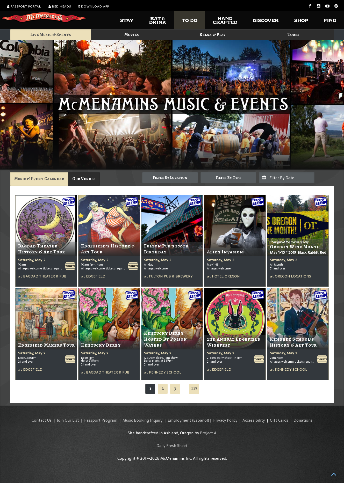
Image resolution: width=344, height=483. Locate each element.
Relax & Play (212, 35)
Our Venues (84, 179)
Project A (208, 433)
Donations (302, 420)
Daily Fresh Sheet (172, 445)
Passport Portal (24, 6)
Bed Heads (59, 6)
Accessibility (253, 420)
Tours (293, 35)
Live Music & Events (50, 35)
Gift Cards (279, 420)
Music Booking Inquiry (142, 420)
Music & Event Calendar (39, 179)
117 (194, 388)
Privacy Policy (225, 420)
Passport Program (100, 420)
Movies (131, 35)
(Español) (200, 420)
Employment (179, 420)
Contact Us (42, 420)
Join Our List (68, 420)
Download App (93, 6)
